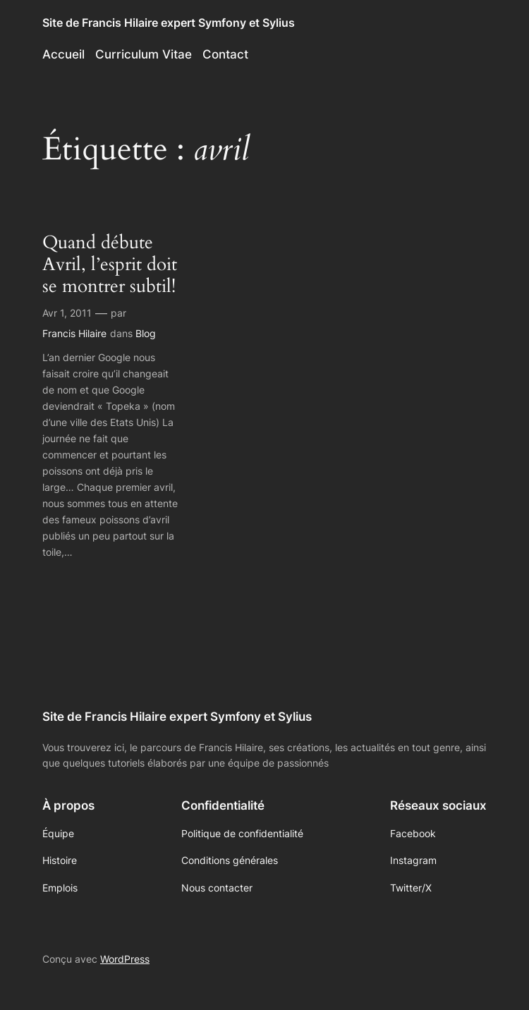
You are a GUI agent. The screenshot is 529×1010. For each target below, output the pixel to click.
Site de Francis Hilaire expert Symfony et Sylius (168, 23)
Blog (145, 333)
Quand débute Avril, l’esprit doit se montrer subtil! (109, 264)
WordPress (125, 959)
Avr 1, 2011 (67, 313)
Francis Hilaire (74, 333)
